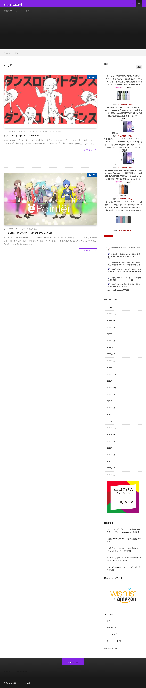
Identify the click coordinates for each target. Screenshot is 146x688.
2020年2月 (111, 476)
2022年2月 (111, 364)
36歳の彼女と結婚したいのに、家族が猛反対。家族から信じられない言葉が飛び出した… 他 (124, 260)
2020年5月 (111, 463)
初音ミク (59, 135)
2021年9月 (111, 397)
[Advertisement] (73, 35)
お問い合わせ (112, 627)
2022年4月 (111, 351)
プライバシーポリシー (25, 13)
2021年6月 (111, 403)
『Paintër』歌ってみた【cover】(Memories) (28, 236)
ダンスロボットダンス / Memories (22, 139)
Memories (19, 135)
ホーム (109, 620)
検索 (106, 68)
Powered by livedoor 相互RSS (117, 294)
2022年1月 (111, 370)
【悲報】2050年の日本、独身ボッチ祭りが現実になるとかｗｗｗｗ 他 (124, 289)
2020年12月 (111, 430)
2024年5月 (111, 311)
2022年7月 (111, 337)
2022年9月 (111, 331)
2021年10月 (111, 390)
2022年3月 (111, 357)
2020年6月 (111, 456)
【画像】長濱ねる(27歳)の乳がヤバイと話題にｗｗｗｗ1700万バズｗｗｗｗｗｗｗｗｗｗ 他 (124, 274)
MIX (93, 81)
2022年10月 (111, 324)
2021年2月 (111, 423)
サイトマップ (112, 633)
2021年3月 (111, 416)
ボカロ (52, 135)
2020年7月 (111, 449)
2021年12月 (111, 377)
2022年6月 (111, 344)
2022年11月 (111, 318)
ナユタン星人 (44, 135)
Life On (24, 670)
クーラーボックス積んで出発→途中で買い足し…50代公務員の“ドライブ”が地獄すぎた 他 (124, 268)
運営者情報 (8, 13)
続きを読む (88, 154)
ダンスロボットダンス (31, 135)
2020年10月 (111, 436)
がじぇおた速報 (25, 682)
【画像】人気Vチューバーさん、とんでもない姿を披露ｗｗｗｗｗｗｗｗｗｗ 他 (124, 283)
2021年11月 (111, 384)
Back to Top (73, 661)
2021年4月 (111, 410)
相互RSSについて (110, 303)
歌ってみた (33, 233)
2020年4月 (111, 469)
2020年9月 (111, 443)
